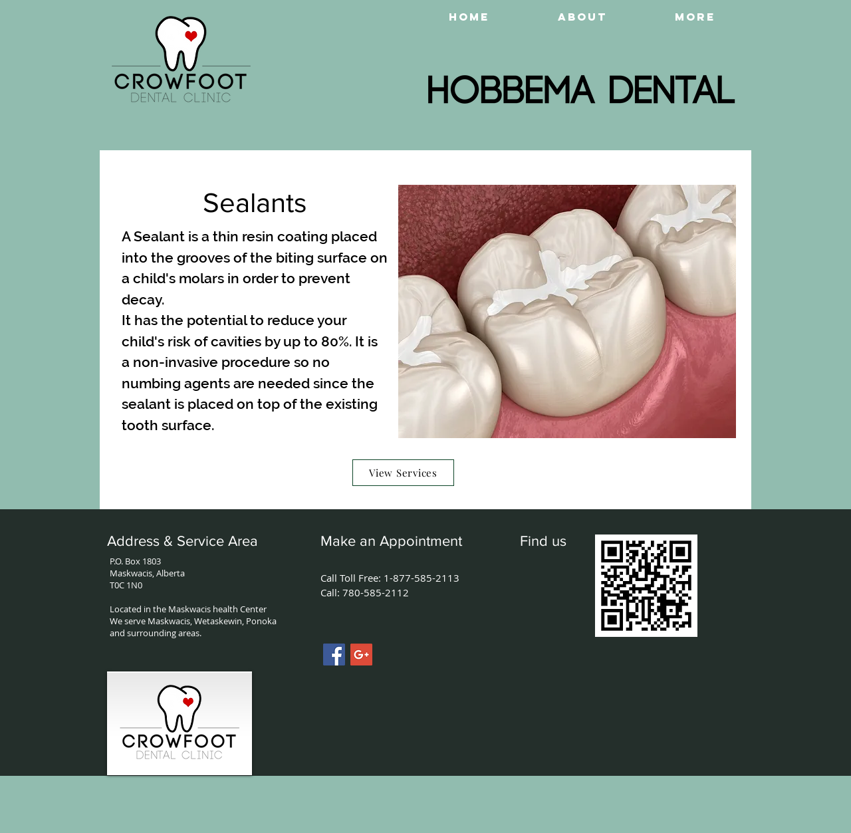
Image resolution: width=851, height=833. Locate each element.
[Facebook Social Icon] (334, 654)
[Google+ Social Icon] (361, 654)
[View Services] (403, 472)
